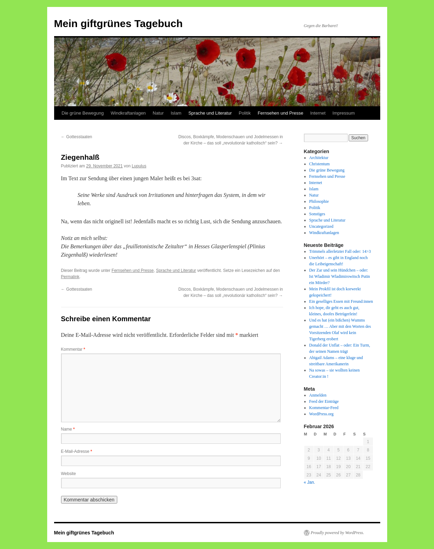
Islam (176, 113)
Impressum (343, 113)
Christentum (319, 163)
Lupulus (139, 166)
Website (68, 473)
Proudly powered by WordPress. (337, 532)
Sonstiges (317, 213)
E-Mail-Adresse (76, 451)
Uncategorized (321, 226)
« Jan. (309, 482)
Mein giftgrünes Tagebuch (118, 23)
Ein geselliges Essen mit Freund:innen (341, 301)
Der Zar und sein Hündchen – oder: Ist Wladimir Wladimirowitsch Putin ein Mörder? (339, 276)
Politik (245, 113)
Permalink (70, 276)
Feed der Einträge (324, 401)
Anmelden (317, 395)
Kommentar (73, 349)
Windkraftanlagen (128, 113)
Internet (317, 113)
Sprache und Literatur (210, 113)
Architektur (318, 157)
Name (68, 429)
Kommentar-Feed (323, 407)
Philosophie (319, 201)
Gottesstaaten (76, 136)
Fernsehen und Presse (281, 113)
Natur (158, 113)
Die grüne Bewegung (83, 113)
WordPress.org (321, 413)
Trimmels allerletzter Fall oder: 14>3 (340, 251)
